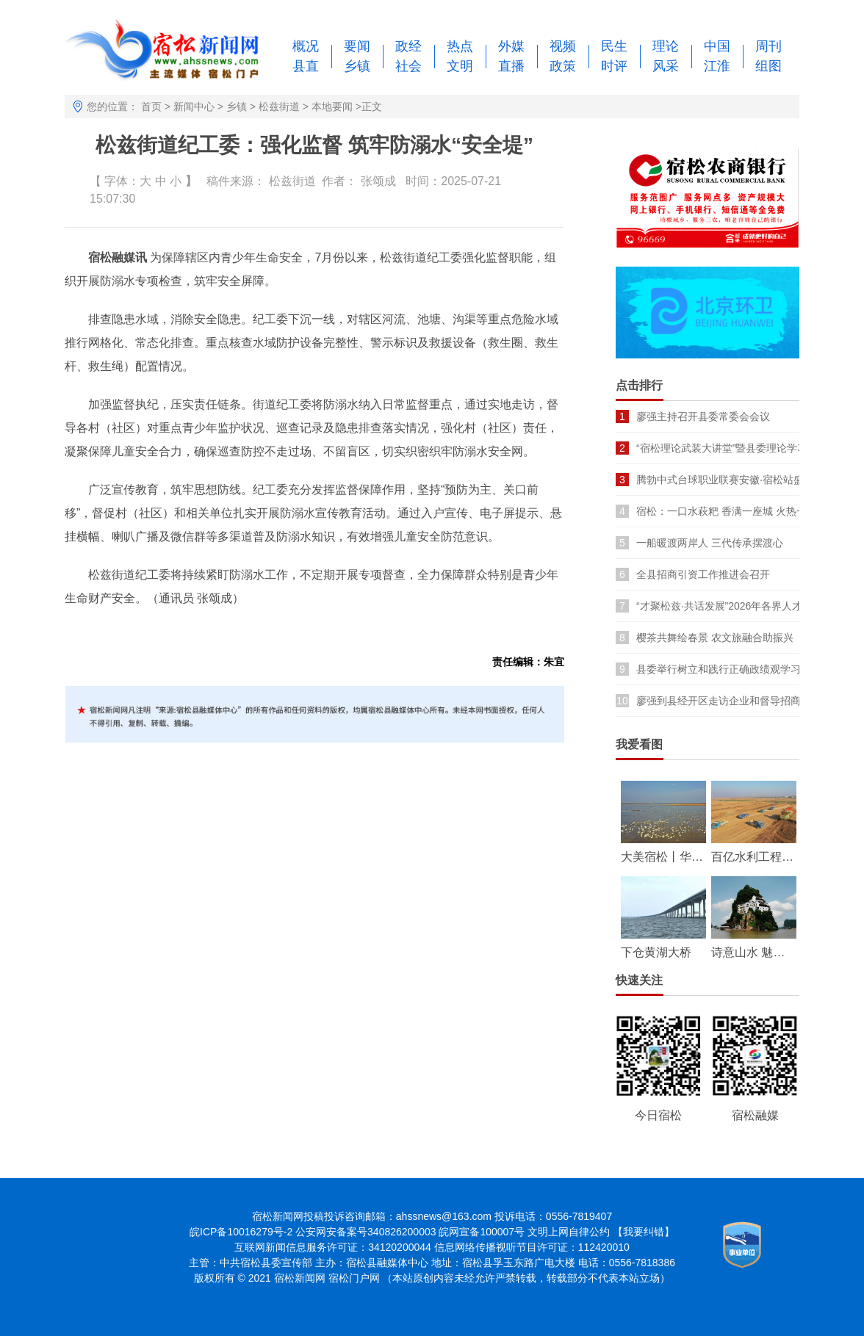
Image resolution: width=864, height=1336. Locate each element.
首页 (151, 106)
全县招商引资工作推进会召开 (703, 574)
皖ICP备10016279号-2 (241, 1232)
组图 (768, 66)
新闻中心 (194, 106)
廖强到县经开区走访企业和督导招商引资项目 (739, 701)
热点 (460, 46)
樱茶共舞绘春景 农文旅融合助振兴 (714, 637)
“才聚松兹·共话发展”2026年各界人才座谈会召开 (745, 606)
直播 (511, 66)
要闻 (357, 46)
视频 (563, 46)
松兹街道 (279, 106)
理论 (665, 46)
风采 (665, 66)
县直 (305, 66)
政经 (408, 46)
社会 (408, 66)
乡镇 (357, 66)
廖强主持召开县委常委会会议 (703, 416)
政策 (563, 66)
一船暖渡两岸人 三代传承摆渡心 (709, 543)
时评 (614, 66)
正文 (371, 106)
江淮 (717, 66)
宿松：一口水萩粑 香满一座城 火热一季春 (731, 511)
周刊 (768, 46)
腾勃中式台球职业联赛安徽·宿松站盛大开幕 (735, 479)
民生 (614, 46)
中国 (717, 46)
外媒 (511, 46)
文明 (460, 66)
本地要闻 (332, 106)
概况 (305, 46)
